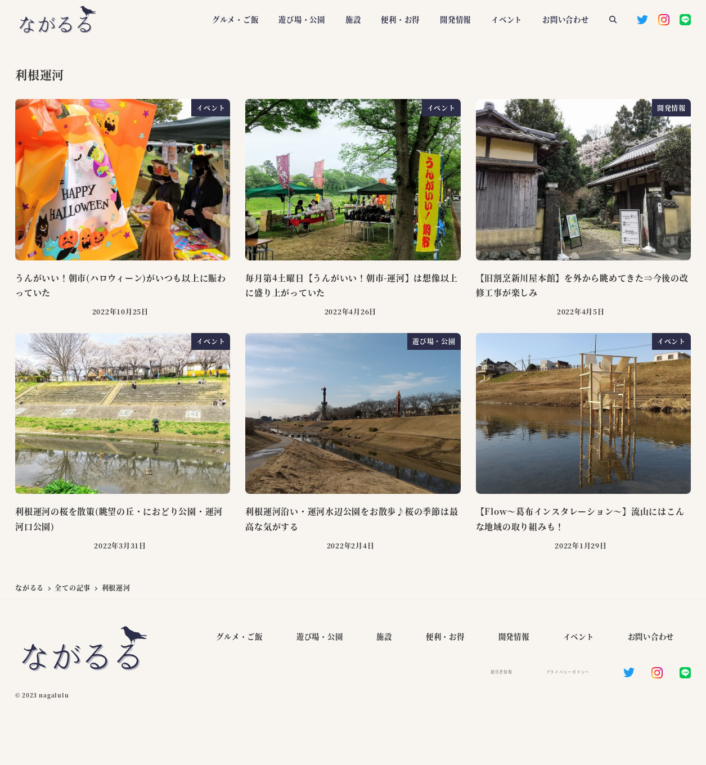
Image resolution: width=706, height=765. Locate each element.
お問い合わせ (651, 636)
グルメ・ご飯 (239, 636)
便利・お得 (445, 636)
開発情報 (513, 636)
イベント (578, 636)
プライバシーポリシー (568, 671)
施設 (384, 636)
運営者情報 (501, 671)
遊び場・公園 (319, 636)
